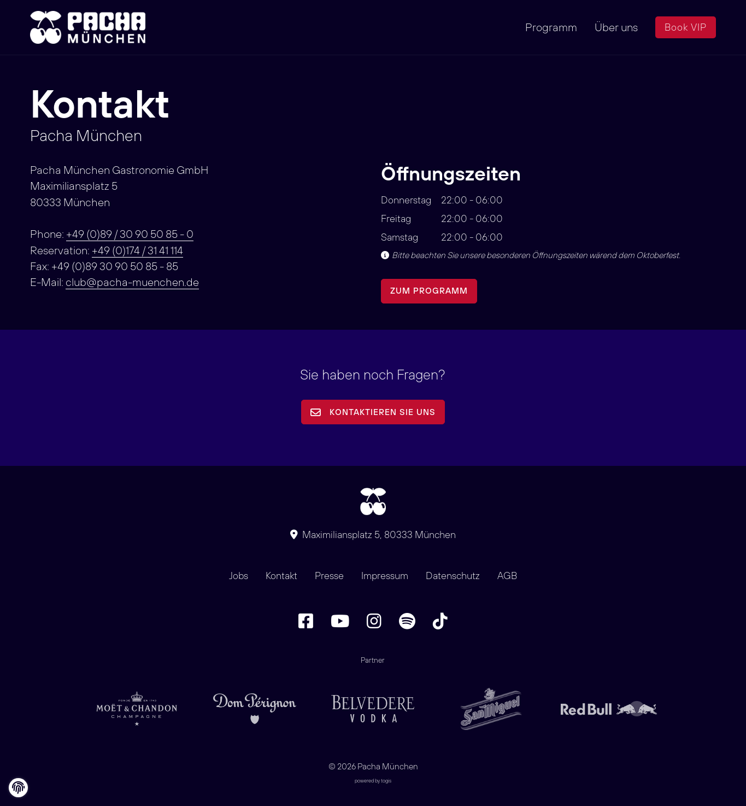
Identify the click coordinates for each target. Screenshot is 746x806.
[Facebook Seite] (306, 621)
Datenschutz (453, 575)
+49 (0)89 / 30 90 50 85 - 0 (129, 234)
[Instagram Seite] (374, 621)
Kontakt (281, 575)
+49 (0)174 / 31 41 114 (137, 250)
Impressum (384, 575)
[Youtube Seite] (340, 621)
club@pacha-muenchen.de (132, 282)
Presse (329, 575)
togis (386, 781)
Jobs (238, 575)
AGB (507, 575)
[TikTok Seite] (440, 621)
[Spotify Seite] (407, 621)
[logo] (90, 27)
